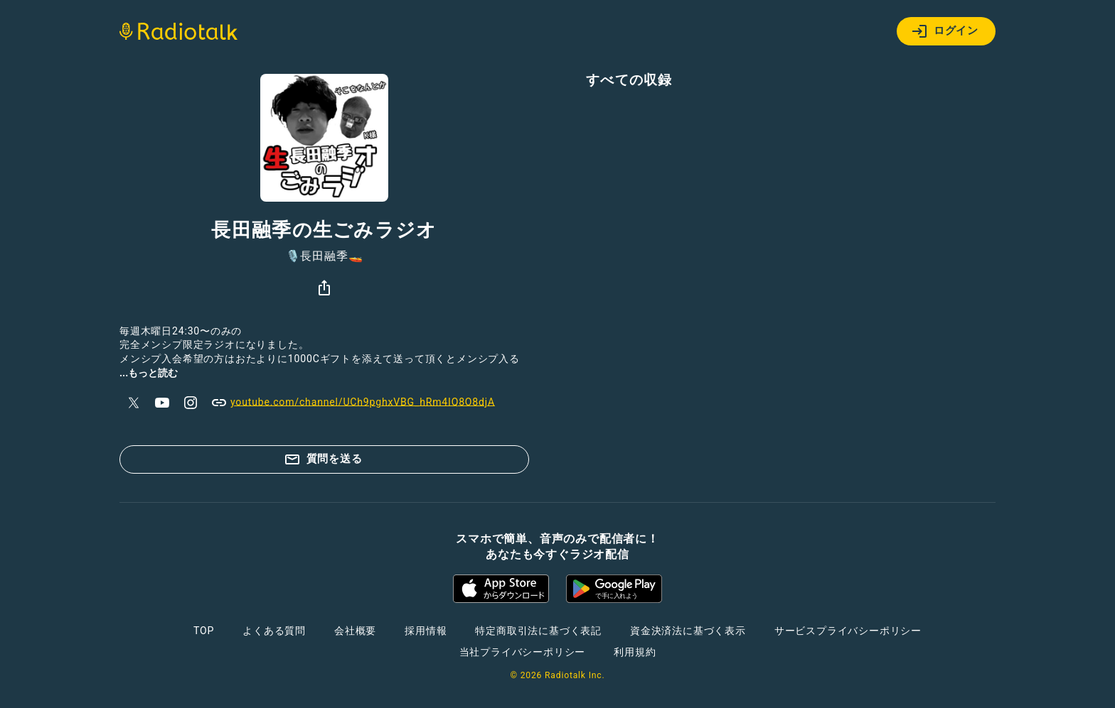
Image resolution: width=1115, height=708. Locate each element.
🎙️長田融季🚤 (324, 256)
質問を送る (323, 459)
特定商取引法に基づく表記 (538, 630)
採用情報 (426, 630)
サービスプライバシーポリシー (848, 630)
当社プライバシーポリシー (522, 652)
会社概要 (355, 630)
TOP (203, 630)
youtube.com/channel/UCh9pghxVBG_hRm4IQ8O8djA (352, 402)
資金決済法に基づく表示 (688, 630)
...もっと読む (148, 372)
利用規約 (635, 652)
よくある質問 (274, 630)
